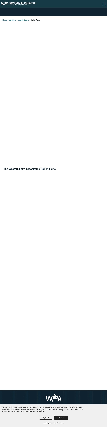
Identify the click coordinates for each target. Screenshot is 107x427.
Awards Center (23, 20)
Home (4, 20)
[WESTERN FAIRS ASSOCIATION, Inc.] (18, 4)
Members (12, 20)
